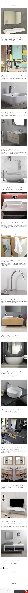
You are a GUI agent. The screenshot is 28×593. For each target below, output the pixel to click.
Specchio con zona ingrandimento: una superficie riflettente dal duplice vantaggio (13, 39)
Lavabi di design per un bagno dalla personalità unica (13, 223)
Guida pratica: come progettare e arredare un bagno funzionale (13, 486)
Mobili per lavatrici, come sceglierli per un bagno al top (13, 261)
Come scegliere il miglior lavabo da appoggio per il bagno (13, 410)
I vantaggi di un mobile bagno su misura (12, 560)
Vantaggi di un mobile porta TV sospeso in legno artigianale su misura (12, 523)
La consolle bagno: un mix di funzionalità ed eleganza (11, 150)
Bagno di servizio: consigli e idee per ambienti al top (13, 112)
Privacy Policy (2, 590)
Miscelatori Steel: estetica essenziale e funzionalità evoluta (13, 299)
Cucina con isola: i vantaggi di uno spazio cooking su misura (13, 448)
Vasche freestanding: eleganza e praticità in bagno (12, 372)
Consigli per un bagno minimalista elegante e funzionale (13, 336)
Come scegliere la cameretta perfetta (11, 75)
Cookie (4, 590)
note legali (7, 590)
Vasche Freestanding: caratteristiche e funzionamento (13, 187)
